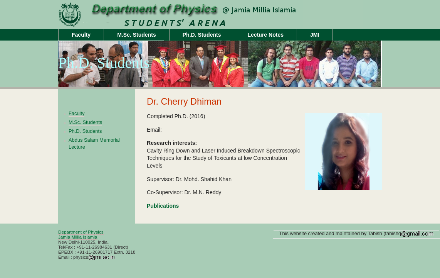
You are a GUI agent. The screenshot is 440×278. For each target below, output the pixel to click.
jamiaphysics (120, 7)
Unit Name (120, 22)
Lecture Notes (265, 35)
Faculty (81, 35)
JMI (314, 35)
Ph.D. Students (202, 35)
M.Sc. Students (136, 35)
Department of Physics (81, 231)
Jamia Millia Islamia (77, 236)
